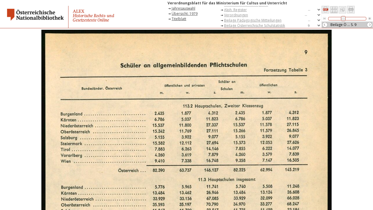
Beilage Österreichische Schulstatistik (254, 25)
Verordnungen (236, 15)
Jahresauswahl (183, 8)
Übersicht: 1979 (185, 13)
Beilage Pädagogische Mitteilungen (252, 20)
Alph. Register (235, 9)
